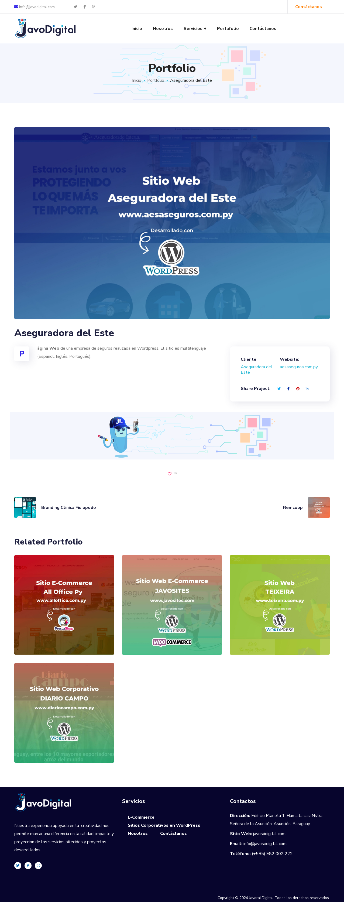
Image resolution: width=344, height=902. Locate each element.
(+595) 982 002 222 (272, 854)
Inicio (136, 80)
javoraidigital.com (269, 834)
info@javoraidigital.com (265, 844)
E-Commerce (141, 817)
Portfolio (155, 80)
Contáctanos (173, 833)
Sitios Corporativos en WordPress (164, 825)
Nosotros (138, 833)
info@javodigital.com (34, 6)
